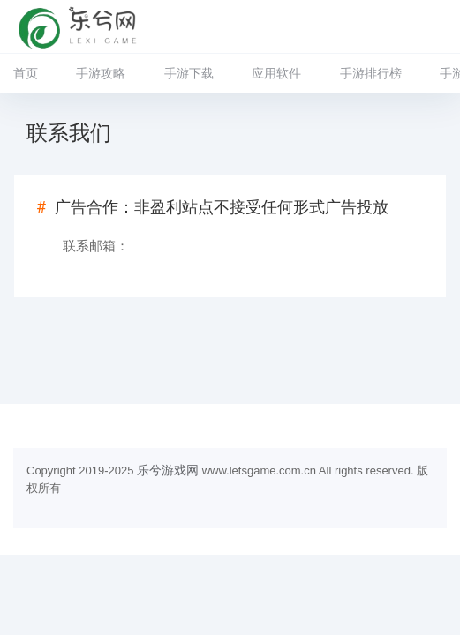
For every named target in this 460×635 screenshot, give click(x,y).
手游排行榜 (371, 73)
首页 (25, 73)
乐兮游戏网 (168, 470)
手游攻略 (100, 73)
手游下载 (189, 73)
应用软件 (276, 73)
